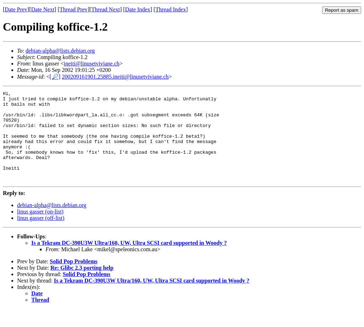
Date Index (137, 9)
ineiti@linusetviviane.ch (91, 63)
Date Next (42, 9)
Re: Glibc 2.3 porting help (81, 286)
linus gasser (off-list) (40, 236)
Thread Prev (73, 9)
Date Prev (16, 9)
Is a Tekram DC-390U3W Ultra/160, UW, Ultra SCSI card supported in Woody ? (129, 261)
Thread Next (105, 9)
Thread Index (170, 9)
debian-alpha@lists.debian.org (60, 51)
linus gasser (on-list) (40, 230)
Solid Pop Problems (73, 279)
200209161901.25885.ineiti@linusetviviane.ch (115, 77)
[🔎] (54, 77)
